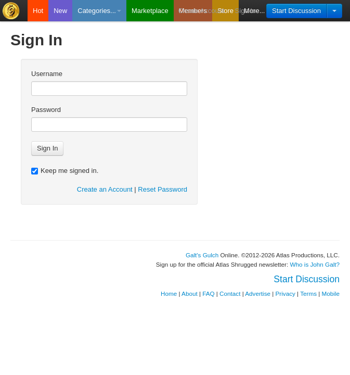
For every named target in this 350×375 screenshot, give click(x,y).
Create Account (201, 11)
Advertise (257, 293)
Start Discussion (296, 11)
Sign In (245, 11)
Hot (38, 11)
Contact (229, 293)
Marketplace (150, 11)
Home (169, 293)
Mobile (331, 293)
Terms (308, 293)
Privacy (285, 293)
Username (46, 74)
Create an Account (105, 189)
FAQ (208, 293)
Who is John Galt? (315, 264)
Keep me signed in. (64, 170)
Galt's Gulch (202, 255)
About (190, 293)
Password (46, 110)
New (60, 11)
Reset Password (162, 189)
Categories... (99, 11)
